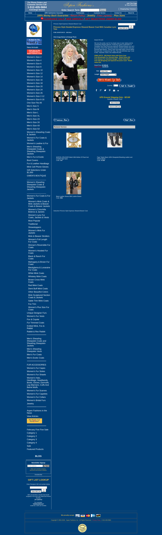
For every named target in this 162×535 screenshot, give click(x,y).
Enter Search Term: (71, 10)
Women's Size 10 (35, 70)
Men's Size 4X (33, 125)
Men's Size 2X (33, 119)
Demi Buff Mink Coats (38, 288)
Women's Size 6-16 (35, 99)
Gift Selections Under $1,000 (36, 171)
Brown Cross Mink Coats (36, 281)
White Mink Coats (36, 273)
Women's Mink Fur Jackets (36, 231)
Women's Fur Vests (35, 316)
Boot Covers (32, 160)
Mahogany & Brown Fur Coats (39, 263)
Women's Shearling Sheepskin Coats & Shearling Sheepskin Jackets (36, 185)
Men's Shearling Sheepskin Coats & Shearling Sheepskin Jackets (36, 150)
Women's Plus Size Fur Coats (38, 308)
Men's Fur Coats (34, 354)
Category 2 (32, 436)
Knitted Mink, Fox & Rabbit (35, 327)
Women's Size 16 (35, 80)
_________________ (36, 179)
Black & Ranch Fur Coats (36, 257)
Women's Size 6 (34, 63)
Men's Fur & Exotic (35, 157)
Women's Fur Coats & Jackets (37, 139)
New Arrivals (32, 47)
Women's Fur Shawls (36, 374)
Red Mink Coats (35, 285)
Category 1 (32, 433)
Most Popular (34, 221)
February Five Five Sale (37, 430)
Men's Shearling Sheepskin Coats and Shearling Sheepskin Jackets (36, 342)
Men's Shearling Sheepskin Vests (34, 350)
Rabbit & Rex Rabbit (36, 331)
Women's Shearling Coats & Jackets (38, 133)
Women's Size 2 (34, 57)
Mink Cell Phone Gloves (37, 167)
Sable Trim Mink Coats (38, 301)
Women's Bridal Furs (36, 400)
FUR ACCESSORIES (36, 365)
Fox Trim (32, 304)
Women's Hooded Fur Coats (38, 252)
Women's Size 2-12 (35, 96)
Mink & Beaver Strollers (38, 236)
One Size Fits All (34, 103)
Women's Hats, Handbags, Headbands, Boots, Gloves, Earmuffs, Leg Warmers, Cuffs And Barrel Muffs (38, 382)
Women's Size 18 (35, 83)
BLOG (38, 456)
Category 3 (32, 439)
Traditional (33, 224)
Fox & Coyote (33, 319)
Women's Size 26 (35, 93)
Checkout (133, 9)
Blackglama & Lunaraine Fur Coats (39, 268)
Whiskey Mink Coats (37, 276)
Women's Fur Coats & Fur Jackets (38, 197)
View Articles (32, 416)
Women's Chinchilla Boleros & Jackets (37, 210)
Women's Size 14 (35, 77)
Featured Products (35, 449)
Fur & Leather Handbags (38, 163)
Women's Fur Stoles (36, 371)
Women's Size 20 (35, 86)
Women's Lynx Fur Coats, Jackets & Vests (38, 216)
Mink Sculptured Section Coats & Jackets (39, 296)
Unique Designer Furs (37, 313)
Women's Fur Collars (36, 397)
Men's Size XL (33, 116)
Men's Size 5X (33, 129)
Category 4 (32, 443)
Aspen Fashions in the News (37, 411)
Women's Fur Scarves (37, 390)
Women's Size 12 (35, 73)
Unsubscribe (38, 474)
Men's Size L (32, 112)
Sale (29, 446)
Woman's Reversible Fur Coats (39, 246)
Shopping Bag (124, 9)
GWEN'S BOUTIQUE (36, 176)
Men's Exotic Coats (35, 358)
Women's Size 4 (34, 60)
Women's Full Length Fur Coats (37, 240)
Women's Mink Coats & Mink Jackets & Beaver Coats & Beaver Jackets (39, 203)
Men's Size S (33, 106)
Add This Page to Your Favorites (131, 4)
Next (129, 120)
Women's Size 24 (35, 90)
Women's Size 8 (34, 67)
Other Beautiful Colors (38, 292)
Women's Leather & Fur (37, 143)
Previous (61, 120)
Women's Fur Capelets (37, 394)
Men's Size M (33, 109)
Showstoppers (34, 227)
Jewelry (30, 404)
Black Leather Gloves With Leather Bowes (68, 196)
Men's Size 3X (33, 122)
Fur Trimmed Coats (35, 323)
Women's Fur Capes (36, 368)
